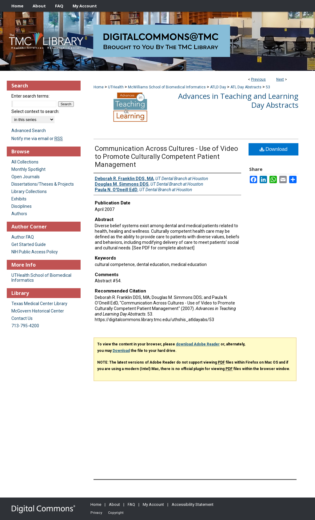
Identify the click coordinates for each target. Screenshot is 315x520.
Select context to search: (35, 111)
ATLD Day (218, 87)
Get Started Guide (28, 244)
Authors (19, 213)
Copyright (115, 513)
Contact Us (22, 318)
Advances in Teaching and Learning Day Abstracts (238, 100)
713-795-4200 (25, 325)
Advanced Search (28, 130)
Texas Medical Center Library (39, 303)
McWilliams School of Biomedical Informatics (167, 87)
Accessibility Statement (192, 504)
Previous (258, 79)
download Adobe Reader (198, 344)
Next (280, 79)
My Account (153, 504)
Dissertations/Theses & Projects (42, 184)
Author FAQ (22, 237)
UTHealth (116, 87)
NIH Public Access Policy (34, 251)
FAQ (131, 504)
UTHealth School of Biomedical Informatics (41, 278)
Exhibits (18, 198)
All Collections (24, 161)
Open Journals (25, 176)
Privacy (96, 513)
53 (268, 87)
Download (274, 149)
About (114, 504)
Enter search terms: (30, 96)
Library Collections (29, 191)
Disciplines (21, 206)
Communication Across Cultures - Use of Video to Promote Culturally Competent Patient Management (166, 156)
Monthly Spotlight (28, 169)
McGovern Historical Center (37, 310)
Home (99, 87)
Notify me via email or (37, 138)
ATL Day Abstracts (245, 87)
